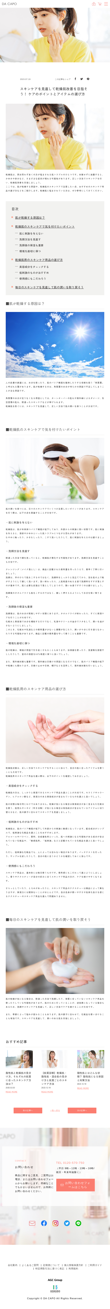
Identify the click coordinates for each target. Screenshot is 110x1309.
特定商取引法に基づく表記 (49, 1268)
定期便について (51, 1265)
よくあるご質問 (30, 1265)
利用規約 (73, 1268)
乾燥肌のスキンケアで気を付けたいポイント (45, 226)
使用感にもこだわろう (32, 278)
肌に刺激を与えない (31, 233)
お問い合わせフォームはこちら (75, 1184)
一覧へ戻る (55, 1110)
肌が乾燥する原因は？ (30, 217)
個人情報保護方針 (73, 1265)
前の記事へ (28, 1110)
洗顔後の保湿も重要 (31, 245)
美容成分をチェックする (34, 267)
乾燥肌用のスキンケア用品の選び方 (39, 260)
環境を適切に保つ (30, 251)
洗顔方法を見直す (30, 239)
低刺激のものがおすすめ (34, 272)
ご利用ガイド (95, 1265)
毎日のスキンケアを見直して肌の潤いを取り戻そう (49, 287)
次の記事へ (82, 1110)
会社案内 (12, 1265)
